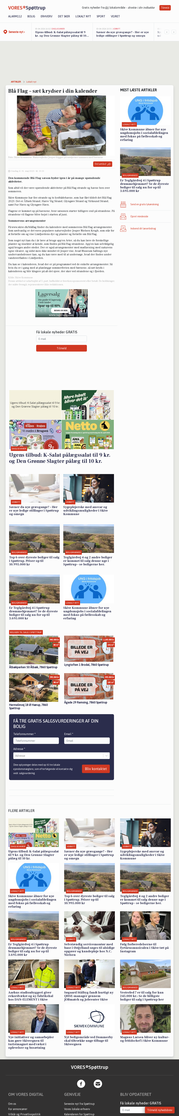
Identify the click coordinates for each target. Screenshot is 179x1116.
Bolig (31, 16)
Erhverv (46, 16)
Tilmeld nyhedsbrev (159, 1110)
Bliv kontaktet (96, 769)
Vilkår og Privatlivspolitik (24, 1114)
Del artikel (103, 164)
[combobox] (15, 756)
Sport (101, 16)
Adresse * (19, 748)
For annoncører (17, 1109)
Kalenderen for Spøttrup (79, 1114)
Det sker (64, 16)
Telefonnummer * (24, 734)
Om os (12, 1103)
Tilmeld (165, 7)
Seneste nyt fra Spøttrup (79, 1103)
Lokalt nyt (83, 16)
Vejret (115, 16)
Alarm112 (15, 16)
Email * (68, 734)
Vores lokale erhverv (77, 1109)
